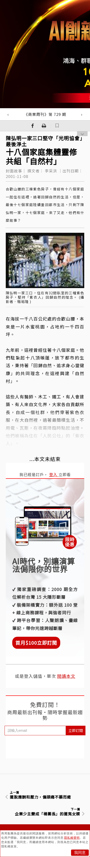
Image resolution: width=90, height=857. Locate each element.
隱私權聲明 (72, 837)
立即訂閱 (75, 730)
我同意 (80, 853)
